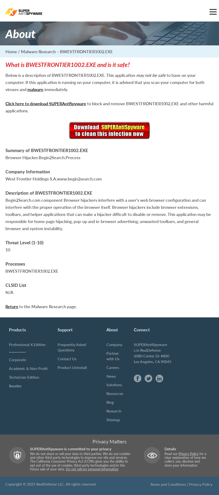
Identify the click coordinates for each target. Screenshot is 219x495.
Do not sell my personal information (92, 469)
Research (113, 411)
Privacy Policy (188, 454)
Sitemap (113, 419)
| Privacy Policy (199, 484)
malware (35, 89)
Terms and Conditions (168, 484)
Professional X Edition (27, 344)
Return (11, 306)
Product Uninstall (72, 367)
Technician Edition (24, 377)
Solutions (114, 385)
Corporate (17, 359)
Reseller (15, 386)
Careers (112, 367)
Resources (114, 393)
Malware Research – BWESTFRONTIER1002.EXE (67, 51)
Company (114, 344)
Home (11, 51)
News (111, 376)
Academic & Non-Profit (28, 368)
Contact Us (67, 358)
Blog (110, 402)
